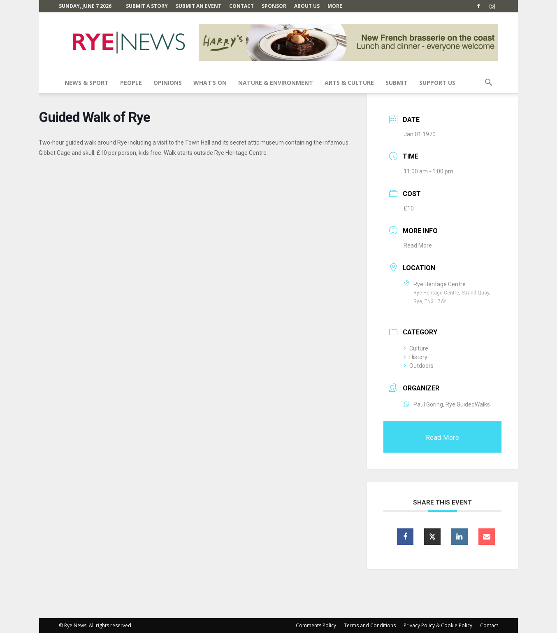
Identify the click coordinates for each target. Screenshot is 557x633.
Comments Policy (316, 625)
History (415, 357)
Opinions (167, 82)
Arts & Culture (349, 82)
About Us (307, 5)
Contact (241, 5)
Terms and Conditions (370, 625)
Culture (416, 348)
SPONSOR (274, 5)
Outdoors (419, 365)
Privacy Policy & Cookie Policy (438, 625)
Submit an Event (198, 5)
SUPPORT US (437, 82)
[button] (488, 83)
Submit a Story (147, 5)
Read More (418, 245)
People (131, 82)
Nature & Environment (275, 82)
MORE (334, 5)
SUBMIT (396, 82)
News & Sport (87, 82)
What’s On (210, 82)
